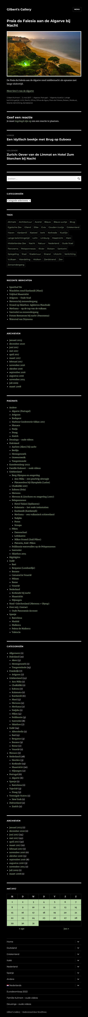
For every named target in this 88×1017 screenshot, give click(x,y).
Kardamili (22, 232)
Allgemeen (14, 653)
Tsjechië (13, 788)
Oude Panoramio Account (25, 610)
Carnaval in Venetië (22, 575)
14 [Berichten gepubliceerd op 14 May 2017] (76, 907)
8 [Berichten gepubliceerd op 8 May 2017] (12, 907)
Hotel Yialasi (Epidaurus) (26, 504)
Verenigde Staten (18, 795)
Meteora (16, 493)
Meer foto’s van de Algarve (20, 91)
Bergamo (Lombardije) (23, 568)
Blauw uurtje (60, 222)
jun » (66, 928)
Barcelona (17, 618)
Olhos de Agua (42, 100)
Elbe (36, 227)
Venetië (16, 586)
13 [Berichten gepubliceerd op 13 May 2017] (65, 907)
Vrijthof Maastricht (19, 294)
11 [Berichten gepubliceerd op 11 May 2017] (44, 907)
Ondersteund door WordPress (34, 1012)
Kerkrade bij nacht (21, 593)
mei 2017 (13, 351)
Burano (15, 571)
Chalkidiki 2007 (20, 486)
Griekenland (73, 227)
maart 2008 (15, 386)
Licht (22, 100)
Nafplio (18, 518)
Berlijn (15, 450)
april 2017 (14, 354)
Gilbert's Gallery (19, 9)
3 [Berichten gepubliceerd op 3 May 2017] (33, 902)
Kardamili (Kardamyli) (25, 511)
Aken (14, 660)
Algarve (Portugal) (21, 411)
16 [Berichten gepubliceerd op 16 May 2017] (23, 912)
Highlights (14, 557)
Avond (38, 222)
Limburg (44, 238)
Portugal (44, 98)
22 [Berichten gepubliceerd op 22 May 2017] (12, 918)
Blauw (47, 222)
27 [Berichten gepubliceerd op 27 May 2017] (65, 918)
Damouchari (20, 532)
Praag (15, 432)
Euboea (15, 689)
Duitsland (14, 443)
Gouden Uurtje (56, 227)
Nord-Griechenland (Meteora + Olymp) (29, 603)
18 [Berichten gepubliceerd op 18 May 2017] (44, 912)
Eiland (28, 227)
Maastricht (57, 238)
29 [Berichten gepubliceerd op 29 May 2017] (12, 923)
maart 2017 (15, 358)
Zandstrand (28, 103)
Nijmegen (17, 600)
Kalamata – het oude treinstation (31, 507)
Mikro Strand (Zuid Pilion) (27, 539)
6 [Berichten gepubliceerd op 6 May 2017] (65, 902)
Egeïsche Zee (15, 227)
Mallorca (16, 625)
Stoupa (18, 525)
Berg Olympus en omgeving (26, 475)
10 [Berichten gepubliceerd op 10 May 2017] (33, 907)
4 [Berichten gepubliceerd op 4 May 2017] (44, 902)
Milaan (15, 578)
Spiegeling (13, 254)
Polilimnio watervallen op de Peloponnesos (33, 546)
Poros (17, 521)
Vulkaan (12, 259)
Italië (12, 561)
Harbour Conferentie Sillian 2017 (28, 422)
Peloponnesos (28, 249)
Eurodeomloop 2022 (19, 464)
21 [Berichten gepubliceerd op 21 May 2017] (76, 912)
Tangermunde (19, 461)
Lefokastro (19, 536)
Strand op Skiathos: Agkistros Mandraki (29, 305)
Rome (15, 582)
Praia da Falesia (55, 100)
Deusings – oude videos (21, 439)
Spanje (12, 614)
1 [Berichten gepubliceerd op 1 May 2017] (12, 902)
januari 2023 (15, 340)
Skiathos (16, 724)
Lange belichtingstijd (19, 238)
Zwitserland (15, 803)
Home (10, 941)
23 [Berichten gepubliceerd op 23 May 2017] (23, 918)
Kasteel (33, 232)
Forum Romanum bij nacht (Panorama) (29, 315)
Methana (16, 706)
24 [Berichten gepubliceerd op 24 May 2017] (33, 918)
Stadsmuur (35, 254)
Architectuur (25, 222)
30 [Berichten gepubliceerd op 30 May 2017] (22, 923)
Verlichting (17, 103)
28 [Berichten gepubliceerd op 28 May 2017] (76, 918)
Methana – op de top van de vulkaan (27, 308)
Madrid (15, 621)
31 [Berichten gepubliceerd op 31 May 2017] (33, 923)
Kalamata (17, 692)
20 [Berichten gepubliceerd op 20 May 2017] (65, 912)
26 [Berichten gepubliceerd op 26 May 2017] (54, 918)
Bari (14, 564)
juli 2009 (13, 383)
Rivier (41, 249)
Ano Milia (17, 681)
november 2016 (17, 365)
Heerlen (16, 760)
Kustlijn (60, 98)
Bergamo (16, 738)
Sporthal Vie (15, 287)
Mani (68, 238)
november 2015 (17, 379)
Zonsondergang (16, 265)
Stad (24, 254)
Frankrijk (14, 671)
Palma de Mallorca (21, 628)
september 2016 (17, 372)
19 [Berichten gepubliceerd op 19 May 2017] (55, 912)
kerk (42, 232)
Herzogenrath (19, 454)
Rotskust (73, 100)
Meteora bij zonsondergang (23, 301)
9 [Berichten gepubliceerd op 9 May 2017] (23, 907)
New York (17, 799)
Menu (77, 9)
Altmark (12, 222)
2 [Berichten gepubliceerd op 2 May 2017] (22, 902)
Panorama (13, 249)
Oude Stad (67, 243)
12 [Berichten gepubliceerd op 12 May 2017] (55, 907)
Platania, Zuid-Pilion (25, 543)
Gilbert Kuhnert (13, 98)
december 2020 (17, 343)
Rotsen (66, 100)
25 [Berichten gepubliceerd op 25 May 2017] (44, 918)
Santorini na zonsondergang (23, 312)
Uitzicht (58, 254)
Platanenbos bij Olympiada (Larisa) (32, 482)
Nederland (53, 243)
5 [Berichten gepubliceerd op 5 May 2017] (54, 902)
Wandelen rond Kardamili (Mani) (26, 290)
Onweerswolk (19, 457)
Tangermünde (19, 667)
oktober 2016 (16, 368)
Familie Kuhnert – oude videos (25, 468)
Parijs (14, 429)
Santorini (62, 249)
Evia (43, 227)
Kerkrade (52, 232)
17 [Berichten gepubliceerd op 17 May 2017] (33, 912)
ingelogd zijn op (23, 121)
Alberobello (18, 731)
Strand (9, 103)
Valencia (16, 632)
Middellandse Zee (17, 243)
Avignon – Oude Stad (20, 298)
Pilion (15, 528)
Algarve (36, 98)
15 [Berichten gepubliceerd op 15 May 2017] (12, 912)
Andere (13, 407)
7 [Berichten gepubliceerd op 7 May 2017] (76, 902)
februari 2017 (15, 361)
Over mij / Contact (18, 607)
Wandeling (24, 259)
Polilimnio (17, 717)
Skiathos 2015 (19, 553)
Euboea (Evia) (19, 489)
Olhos (33, 100)
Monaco (16, 425)
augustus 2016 (16, 376)
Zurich (15, 436)
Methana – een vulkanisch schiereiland (34, 514)
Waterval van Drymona (21, 319)
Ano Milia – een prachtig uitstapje (31, 479)
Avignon (16, 414)
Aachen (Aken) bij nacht (24, 446)
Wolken (37, 259)
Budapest (16, 418)
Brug (72, 222)
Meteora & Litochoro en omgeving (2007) (33, 496)
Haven (11, 232)
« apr (21, 928)
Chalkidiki (17, 685)
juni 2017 (13, 347)
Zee (61, 259)
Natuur (41, 243)
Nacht (27, 100)
